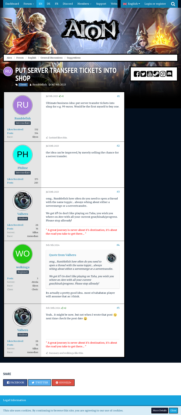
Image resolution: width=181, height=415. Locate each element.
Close (173, 410)
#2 (118, 145)
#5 (118, 307)
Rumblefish (39, 84)
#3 (118, 191)
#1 (118, 96)
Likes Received (15, 129)
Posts (10, 133)
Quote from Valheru (62, 255)
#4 (118, 245)
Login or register (155, 3)
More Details (160, 410)
